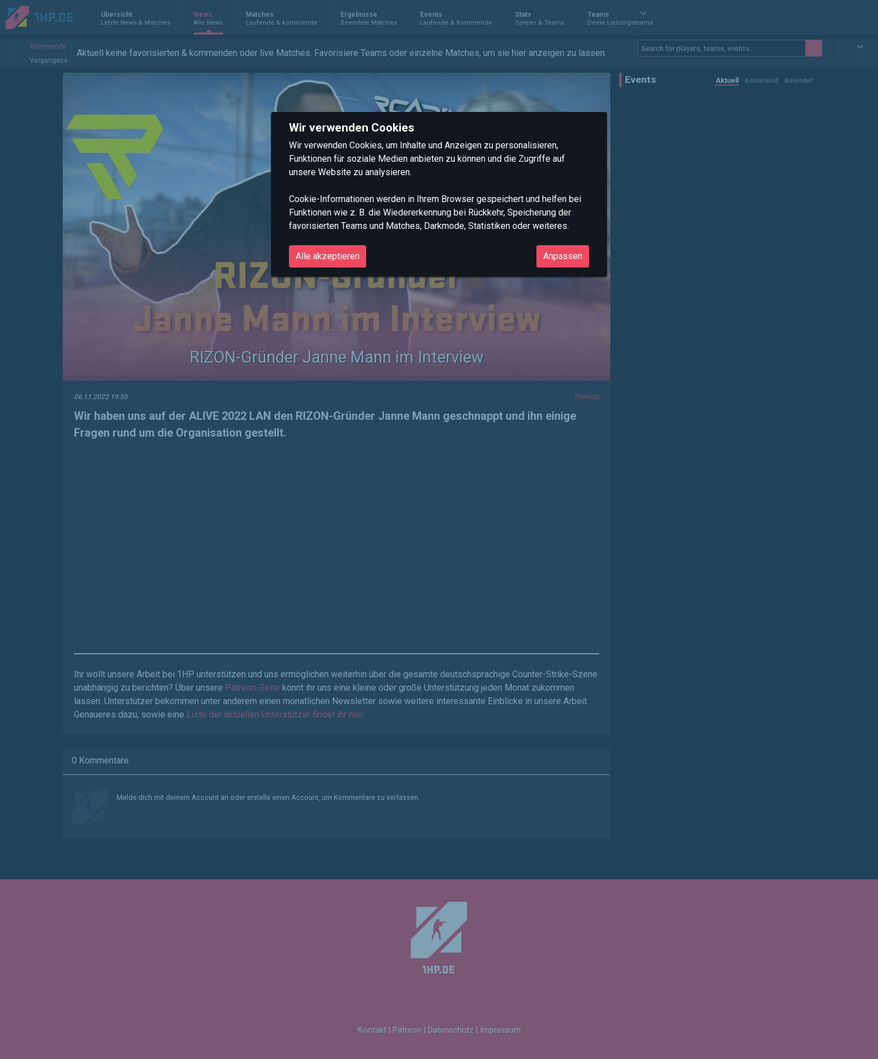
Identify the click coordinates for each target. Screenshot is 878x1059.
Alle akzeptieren (327, 256)
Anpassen (562, 256)
